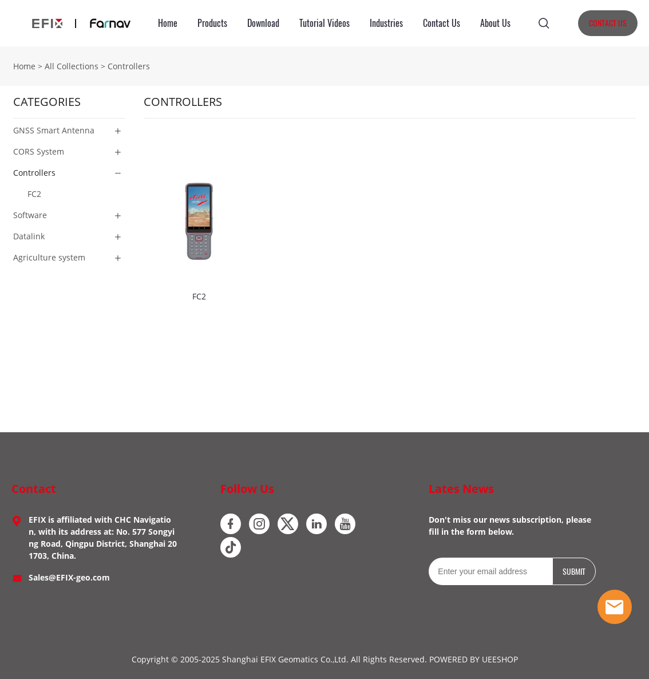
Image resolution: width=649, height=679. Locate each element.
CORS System (38, 151)
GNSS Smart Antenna (53, 130)
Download (263, 23)
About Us (495, 23)
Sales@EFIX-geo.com (69, 577)
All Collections (71, 66)
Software (30, 215)
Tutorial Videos (324, 23)
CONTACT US (608, 23)
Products (212, 23)
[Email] (490, 571)
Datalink (29, 236)
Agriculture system (49, 257)
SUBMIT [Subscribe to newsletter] (574, 571)
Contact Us (441, 23)
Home (167, 23)
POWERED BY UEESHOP (473, 659)
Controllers (129, 66)
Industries (386, 23)
